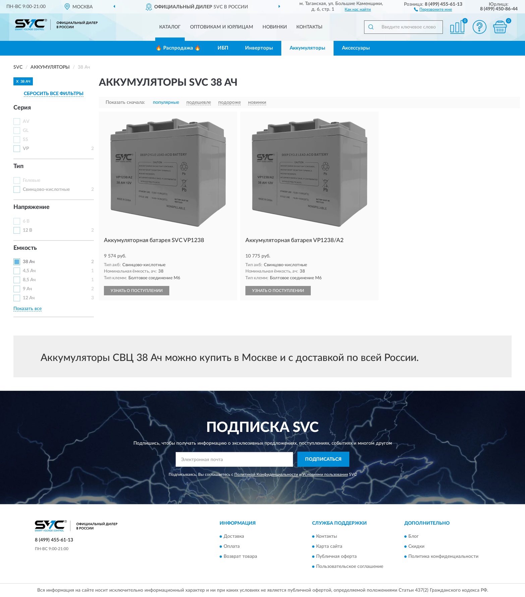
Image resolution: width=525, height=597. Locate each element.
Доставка (234, 536)
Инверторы (259, 48)
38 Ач (29, 261)
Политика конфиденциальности (443, 556)
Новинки (274, 27)
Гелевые (31, 180)
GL (25, 130)
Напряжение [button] (31, 207)
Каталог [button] (170, 27)
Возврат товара (240, 556)
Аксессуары (356, 48)
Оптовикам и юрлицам (221, 27)
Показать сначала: (125, 102)
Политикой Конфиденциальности (266, 474)
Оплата (232, 546)
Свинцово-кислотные (46, 189)
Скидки (416, 546)
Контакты (309, 27)
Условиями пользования (325, 474)
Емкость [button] (25, 248)
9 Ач (27, 289)
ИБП (223, 48)
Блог (413, 536)
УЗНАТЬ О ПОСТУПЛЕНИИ (137, 291)
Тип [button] (18, 166)
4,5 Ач (29, 271)
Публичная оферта (336, 556)
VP (26, 148)
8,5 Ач (29, 280)
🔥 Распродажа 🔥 (178, 48)
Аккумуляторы (307, 48)
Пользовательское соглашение (349, 566)
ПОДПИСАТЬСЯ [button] (323, 459)
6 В (26, 221)
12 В (27, 230)
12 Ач (29, 298)
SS (25, 139)
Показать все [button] (27, 308)
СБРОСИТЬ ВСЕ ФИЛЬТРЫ (53, 93)
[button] (433, 9)
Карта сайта (329, 546)
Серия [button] (22, 108)
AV (26, 121)
